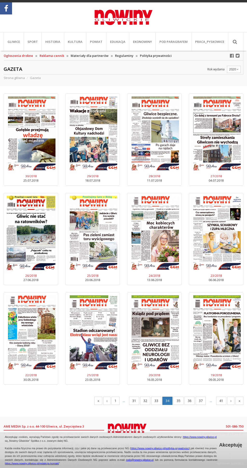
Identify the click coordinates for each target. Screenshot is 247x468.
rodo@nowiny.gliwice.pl (139, 459)
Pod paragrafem (173, 42)
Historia (52, 42)
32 (145, 400)
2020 (234, 69)
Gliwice (13, 42)
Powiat (96, 42)
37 (201, 400)
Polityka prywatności (156, 55)
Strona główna (14, 78)
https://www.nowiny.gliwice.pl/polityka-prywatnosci (160, 448)
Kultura (75, 42)
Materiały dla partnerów (90, 55)
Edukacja (117, 42)
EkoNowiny (142, 42)
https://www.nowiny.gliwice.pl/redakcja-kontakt (32, 463)
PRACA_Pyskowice (209, 42)
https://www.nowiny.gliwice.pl (200, 436)
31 (134, 400)
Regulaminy (124, 55)
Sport (32, 42)
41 (221, 400)
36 (190, 400)
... (124, 400)
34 (167, 400)
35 (178, 400)
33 (156, 400)
